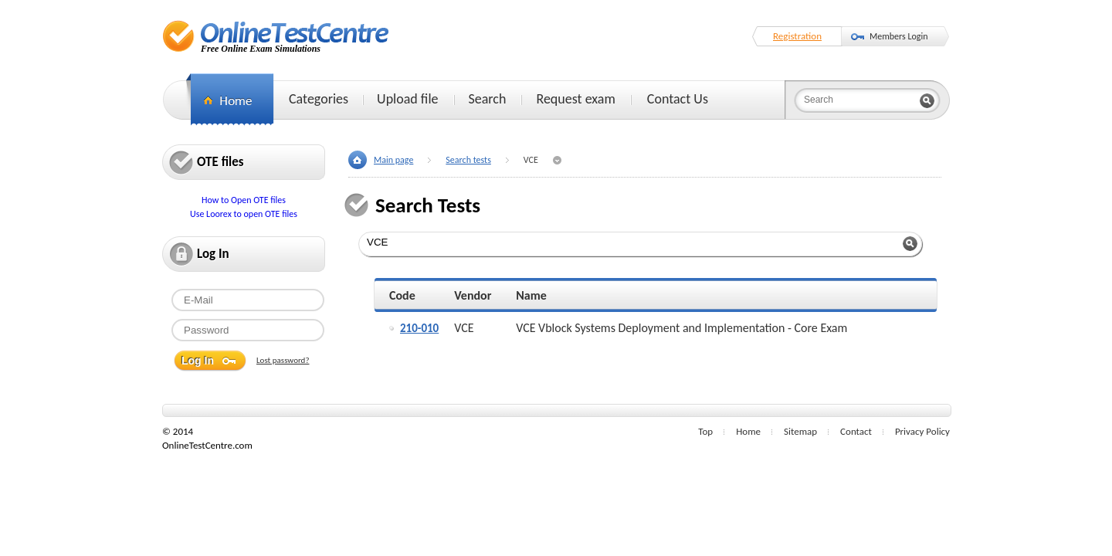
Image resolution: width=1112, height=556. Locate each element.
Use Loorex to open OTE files (243, 213)
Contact (856, 431)
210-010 (419, 328)
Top (705, 431)
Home (748, 431)
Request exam (575, 98)
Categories (318, 98)
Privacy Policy (922, 431)
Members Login (899, 36)
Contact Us (677, 98)
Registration (797, 36)
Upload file (407, 98)
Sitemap (800, 431)
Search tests (468, 159)
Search (488, 98)
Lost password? (283, 360)
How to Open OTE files (244, 200)
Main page (393, 159)
